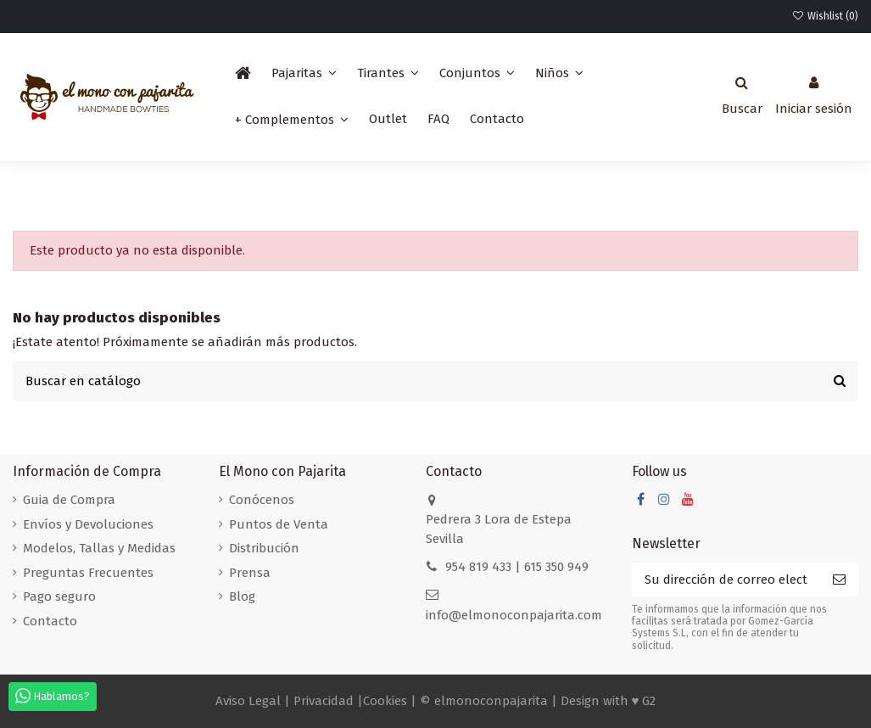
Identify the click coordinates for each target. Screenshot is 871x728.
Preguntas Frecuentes (88, 572)
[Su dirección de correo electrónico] (726, 580)
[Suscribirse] (839, 580)
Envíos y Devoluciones (88, 524)
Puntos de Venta (278, 524)
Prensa (250, 572)
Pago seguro (59, 596)
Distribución (264, 548)
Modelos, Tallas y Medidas (99, 548)
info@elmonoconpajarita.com (514, 615)
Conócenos (261, 499)
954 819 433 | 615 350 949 (517, 566)
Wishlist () (825, 16)
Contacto (50, 621)
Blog (242, 596)
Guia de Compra (69, 499)
